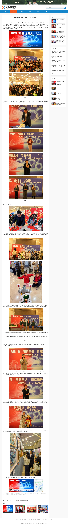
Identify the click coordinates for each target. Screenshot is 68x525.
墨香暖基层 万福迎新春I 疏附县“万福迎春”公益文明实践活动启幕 (60, 83)
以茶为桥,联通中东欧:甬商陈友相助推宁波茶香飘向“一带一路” (60, 98)
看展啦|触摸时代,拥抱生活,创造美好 (60, 20)
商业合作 (36, 522)
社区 (63, 11)
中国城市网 (34, 519)
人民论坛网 (42, 519)
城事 (22, 11)
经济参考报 (21, 519)
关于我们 (28, 522)
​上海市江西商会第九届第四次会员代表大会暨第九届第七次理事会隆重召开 (58, 71)
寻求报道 (32, 522)
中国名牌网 (25, 519)
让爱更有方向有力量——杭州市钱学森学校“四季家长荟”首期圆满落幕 (17, 500)
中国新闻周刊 (46, 519)
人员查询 (43, 522)
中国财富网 (38, 519)
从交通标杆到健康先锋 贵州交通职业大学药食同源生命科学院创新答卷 (58, 52)
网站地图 (25, 522)
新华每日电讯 (30, 519)
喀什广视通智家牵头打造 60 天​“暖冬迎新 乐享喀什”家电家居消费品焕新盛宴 (60, 31)
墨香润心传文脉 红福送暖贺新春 (57, 56)
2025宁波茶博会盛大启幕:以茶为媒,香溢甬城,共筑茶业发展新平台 (60, 103)
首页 (5, 11)
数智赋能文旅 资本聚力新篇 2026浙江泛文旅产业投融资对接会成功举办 (60, 36)
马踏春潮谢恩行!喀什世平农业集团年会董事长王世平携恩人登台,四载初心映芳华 (60, 42)
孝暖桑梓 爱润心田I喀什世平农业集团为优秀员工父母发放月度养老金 (60, 26)
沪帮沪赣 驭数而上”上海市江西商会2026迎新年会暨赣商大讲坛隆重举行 (58, 66)
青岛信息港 (9, 7)
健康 (54, 11)
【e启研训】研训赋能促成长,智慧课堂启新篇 (60, 93)
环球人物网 (50, 519)
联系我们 (39, 522)
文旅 (30, 11)
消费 (46, 11)
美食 (38, 11)
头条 (13, 11)
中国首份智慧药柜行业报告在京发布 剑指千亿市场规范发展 (58, 61)
